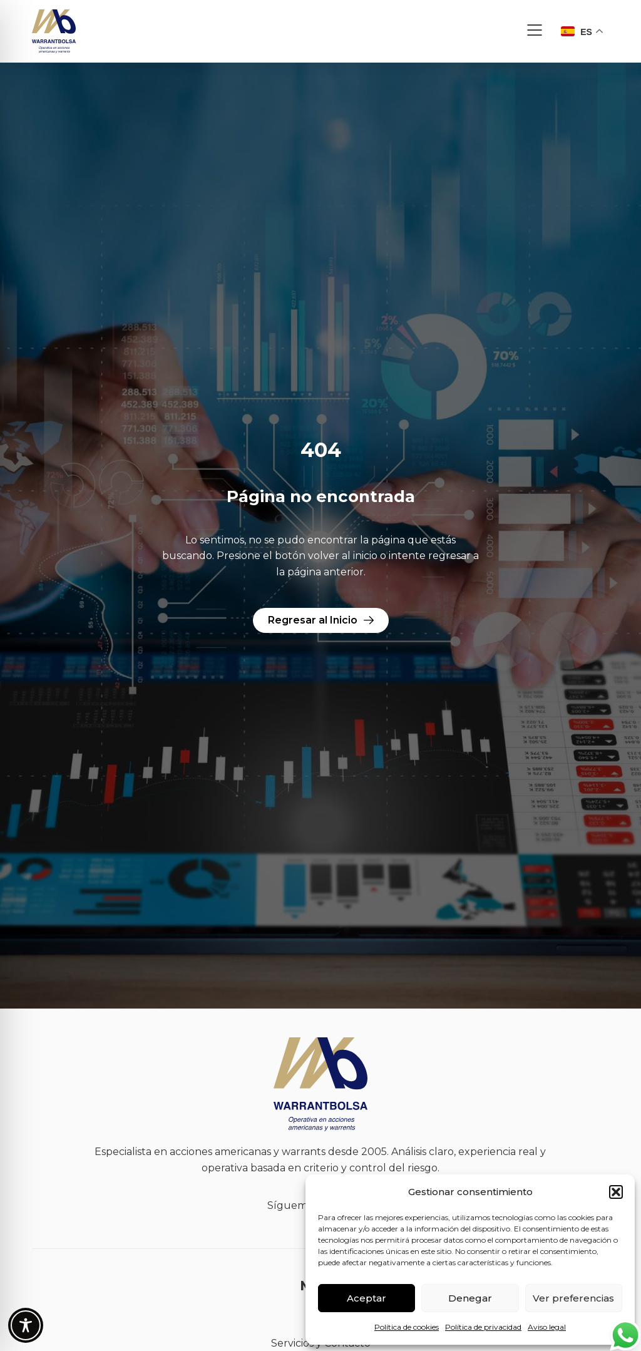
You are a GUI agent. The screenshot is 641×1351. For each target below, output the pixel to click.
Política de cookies (406, 1327)
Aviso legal (547, 1327)
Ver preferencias (573, 1298)
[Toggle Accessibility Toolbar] (25, 1325)
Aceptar (366, 1298)
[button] (616, 1192)
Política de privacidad (483, 1327)
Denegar (470, 1298)
